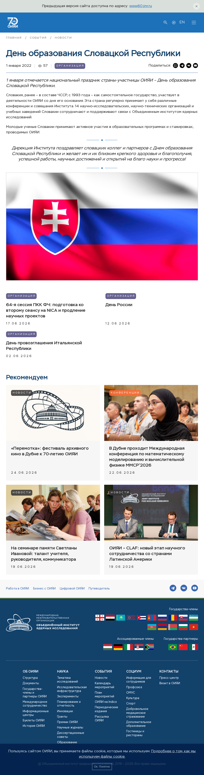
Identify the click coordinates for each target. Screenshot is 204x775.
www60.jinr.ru (140, 6)
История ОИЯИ (34, 726)
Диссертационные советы (70, 735)
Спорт (130, 703)
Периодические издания (106, 709)
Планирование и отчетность (69, 704)
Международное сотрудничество (35, 704)
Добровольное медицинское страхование (137, 713)
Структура (30, 678)
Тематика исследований (67, 680)
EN (182, 22)
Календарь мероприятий (104, 685)
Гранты (62, 716)
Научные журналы (70, 727)
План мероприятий (104, 694)
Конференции (125, 393)
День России (118, 305)
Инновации (65, 711)
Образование (67, 742)
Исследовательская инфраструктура (72, 689)
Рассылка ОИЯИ (102, 718)
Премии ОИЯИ (67, 722)
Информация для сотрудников (138, 680)
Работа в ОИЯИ (17, 588)
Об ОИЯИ (30, 671)
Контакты (168, 671)
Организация (70, 66)
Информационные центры (36, 713)
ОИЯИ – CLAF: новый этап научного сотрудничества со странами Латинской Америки (147, 554)
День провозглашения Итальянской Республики (44, 346)
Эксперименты (68, 696)
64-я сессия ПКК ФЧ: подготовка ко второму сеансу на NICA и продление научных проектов (45, 310)
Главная (14, 38)
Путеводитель (99, 588)
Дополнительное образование (138, 724)
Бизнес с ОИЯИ (44, 588)
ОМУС (130, 692)
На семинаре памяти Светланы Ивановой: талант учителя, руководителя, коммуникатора (44, 554)
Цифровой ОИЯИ (72, 588)
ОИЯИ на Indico (106, 702)
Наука (62, 671)
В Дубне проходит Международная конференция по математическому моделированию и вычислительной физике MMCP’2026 (147, 457)
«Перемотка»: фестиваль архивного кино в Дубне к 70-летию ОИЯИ (50, 451)
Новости (63, 38)
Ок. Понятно (102, 766)
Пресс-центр (169, 678)
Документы (31, 683)
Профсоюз (134, 687)
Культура (132, 698)
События (39, 38)
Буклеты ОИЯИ (33, 720)
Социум (133, 671)
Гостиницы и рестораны (135, 733)
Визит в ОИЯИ (169, 683)
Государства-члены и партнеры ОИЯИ (35, 693)
